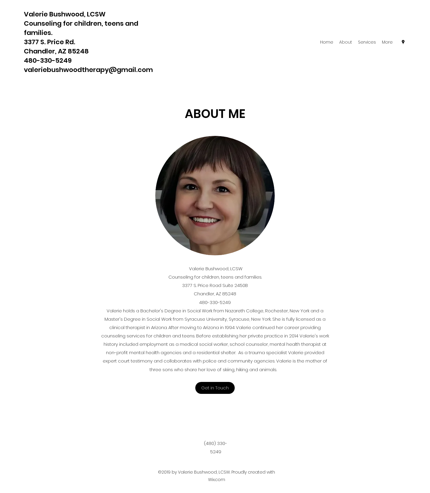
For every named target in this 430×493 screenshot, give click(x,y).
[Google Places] (403, 42)
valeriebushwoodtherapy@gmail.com (88, 69)
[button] (215, 388)
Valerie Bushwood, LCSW (64, 14)
